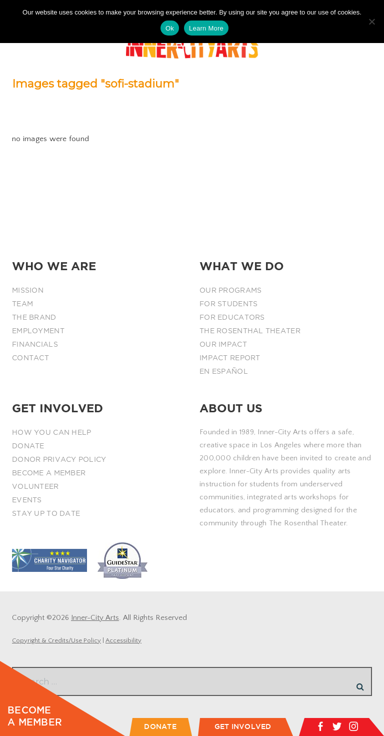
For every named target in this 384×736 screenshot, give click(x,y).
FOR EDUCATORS (232, 317)
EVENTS (27, 500)
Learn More (206, 28)
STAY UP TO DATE (46, 513)
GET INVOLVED (243, 726)
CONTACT (30, 358)
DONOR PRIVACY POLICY (59, 459)
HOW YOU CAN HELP (51, 432)
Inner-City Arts (95, 617)
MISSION (28, 290)
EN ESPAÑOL (224, 371)
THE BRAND (34, 317)
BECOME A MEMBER (49, 473)
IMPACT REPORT (230, 358)
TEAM (22, 304)
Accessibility (124, 640)
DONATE (28, 446)
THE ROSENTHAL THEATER (250, 331)
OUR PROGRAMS (231, 290)
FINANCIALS (35, 344)
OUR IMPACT (223, 344)
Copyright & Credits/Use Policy (56, 640)
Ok (170, 28)
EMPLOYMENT (38, 331)
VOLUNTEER (35, 486)
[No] (371, 22)
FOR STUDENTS (229, 304)
